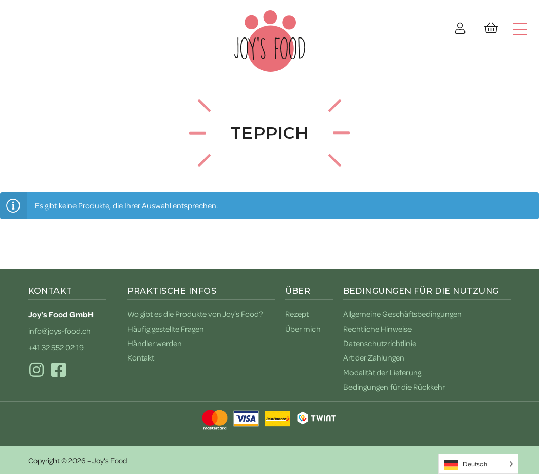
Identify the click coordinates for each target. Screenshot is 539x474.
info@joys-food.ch (59, 331)
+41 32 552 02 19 (56, 347)
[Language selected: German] (478, 464)
